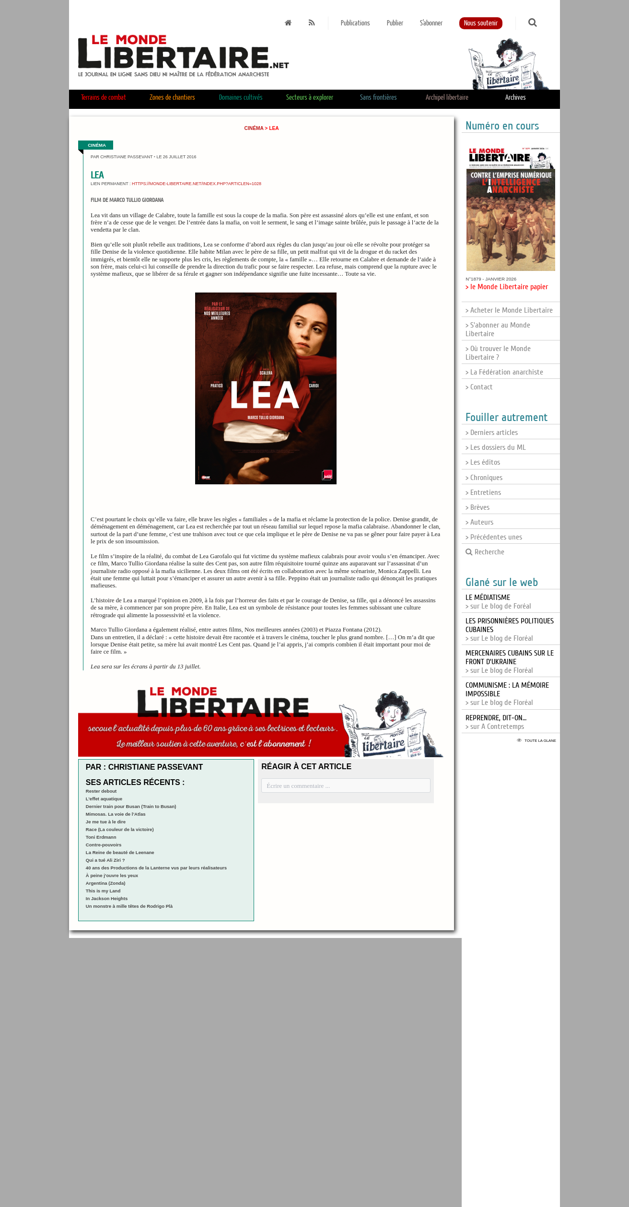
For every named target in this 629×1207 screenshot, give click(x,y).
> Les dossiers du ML (496, 447)
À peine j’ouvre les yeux (112, 875)
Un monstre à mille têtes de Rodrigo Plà (129, 906)
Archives (515, 97)
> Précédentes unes (494, 537)
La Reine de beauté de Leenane (120, 852)
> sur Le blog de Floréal (510, 662)
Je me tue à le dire (106, 821)
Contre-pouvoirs (104, 844)
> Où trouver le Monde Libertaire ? (498, 353)
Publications (355, 23)
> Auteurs (479, 522)
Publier (395, 23)
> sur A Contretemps (496, 722)
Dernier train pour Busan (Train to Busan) (131, 806)
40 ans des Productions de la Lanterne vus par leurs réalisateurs (156, 867)
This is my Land (103, 890)
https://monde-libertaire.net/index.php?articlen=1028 (196, 183)
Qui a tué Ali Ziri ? (105, 860)
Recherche (485, 552)
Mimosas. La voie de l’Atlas (116, 814)
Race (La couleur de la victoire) (120, 829)
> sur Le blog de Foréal (498, 601)
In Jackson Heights (107, 898)
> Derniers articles (492, 432)
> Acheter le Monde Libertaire (509, 310)
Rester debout (101, 791)
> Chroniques (484, 477)
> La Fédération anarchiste (504, 372)
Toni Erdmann (101, 837)
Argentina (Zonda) (106, 883)
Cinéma (254, 128)
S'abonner (431, 23)
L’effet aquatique (104, 798)
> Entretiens (483, 492)
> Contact (479, 387)
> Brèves (477, 507)
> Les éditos (483, 462)
